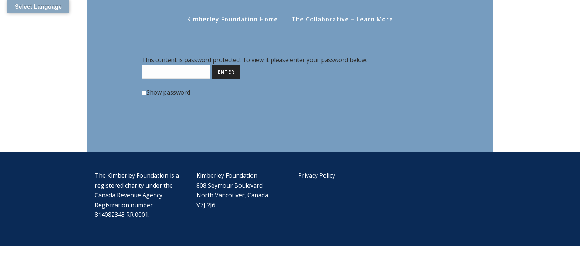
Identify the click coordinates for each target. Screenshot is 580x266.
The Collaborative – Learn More (342, 19)
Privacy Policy (316, 175)
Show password (168, 92)
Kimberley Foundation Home (232, 19)
